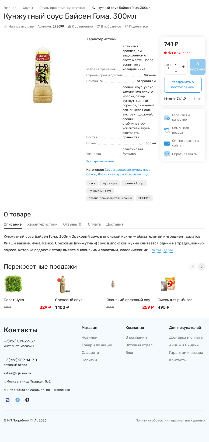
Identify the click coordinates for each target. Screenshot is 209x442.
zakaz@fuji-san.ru (17, 373)
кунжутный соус (100, 190)
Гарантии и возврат (187, 352)
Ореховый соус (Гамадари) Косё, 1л (72, 300)
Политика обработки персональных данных (170, 420)
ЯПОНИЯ (144, 198)
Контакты (177, 360)
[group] (43, 76)
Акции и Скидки (184, 345)
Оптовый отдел (139, 345)
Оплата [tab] (94, 224)
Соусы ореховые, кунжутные (62, 8)
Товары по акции (97, 345)
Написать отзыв (19, 26)
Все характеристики (100, 161)
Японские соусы (111, 174)
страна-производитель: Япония (110, 198)
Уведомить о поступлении (183, 84)
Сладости (90, 352)
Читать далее (162, 250)
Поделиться (136, 26)
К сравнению (80, 26)
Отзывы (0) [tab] (72, 224)
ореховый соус (134, 183)
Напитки (89, 360)
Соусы (28, 8)
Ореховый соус (137, 174)
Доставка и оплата (186, 337)
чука (92, 183)
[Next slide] (201, 266)
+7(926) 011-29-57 (19, 341)
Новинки (90, 337)
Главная (10, 8)
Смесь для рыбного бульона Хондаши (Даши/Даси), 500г (181, 300)
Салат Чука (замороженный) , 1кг (23, 300)
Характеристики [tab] (42, 224)
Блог (129, 352)
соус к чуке (109, 183)
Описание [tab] (13, 224)
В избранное (109, 26)
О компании (136, 337)
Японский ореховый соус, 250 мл (129, 300)
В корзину (197, 66)
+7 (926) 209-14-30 (20, 360)
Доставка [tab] (114, 224)
